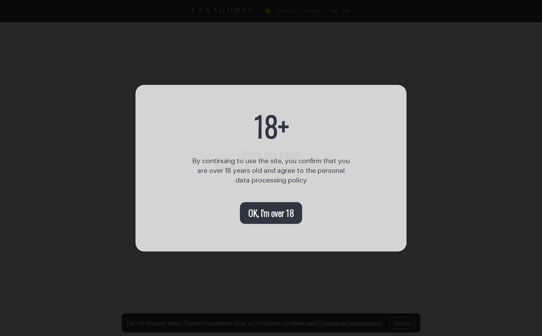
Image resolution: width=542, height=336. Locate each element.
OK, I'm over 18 (271, 213)
